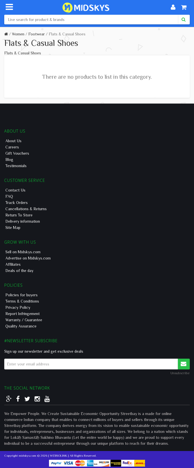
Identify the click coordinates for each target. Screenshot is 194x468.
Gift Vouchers (17, 153)
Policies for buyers (21, 295)
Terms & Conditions (22, 301)
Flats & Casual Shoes (67, 34)
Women (18, 34)
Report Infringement (22, 314)
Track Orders (16, 203)
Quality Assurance (21, 326)
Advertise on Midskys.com (28, 258)
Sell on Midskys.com (22, 252)
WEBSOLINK (58, 455)
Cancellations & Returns (26, 209)
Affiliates (13, 264)
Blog (9, 159)
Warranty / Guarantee (23, 320)
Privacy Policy (17, 307)
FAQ (9, 196)
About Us (13, 141)
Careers (12, 147)
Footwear (36, 34)
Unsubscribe (180, 373)
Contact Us (15, 190)
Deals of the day (19, 271)
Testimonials (16, 166)
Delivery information (22, 221)
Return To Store (19, 215)
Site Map (12, 227)
